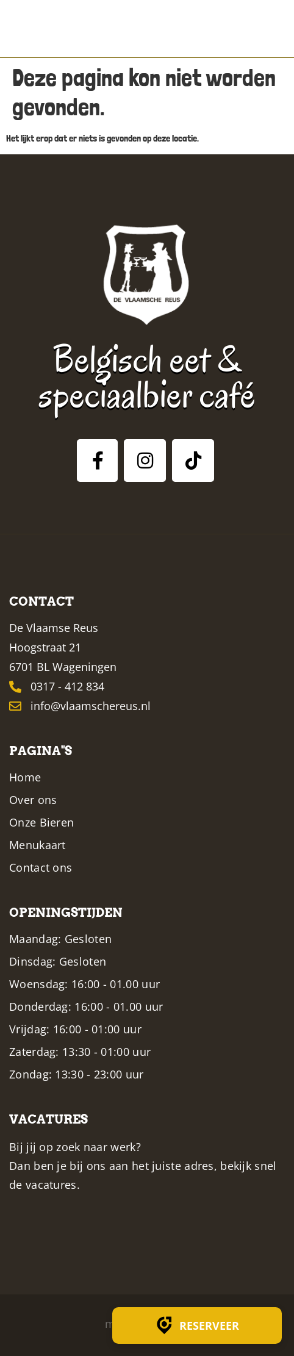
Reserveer (197, 1325)
